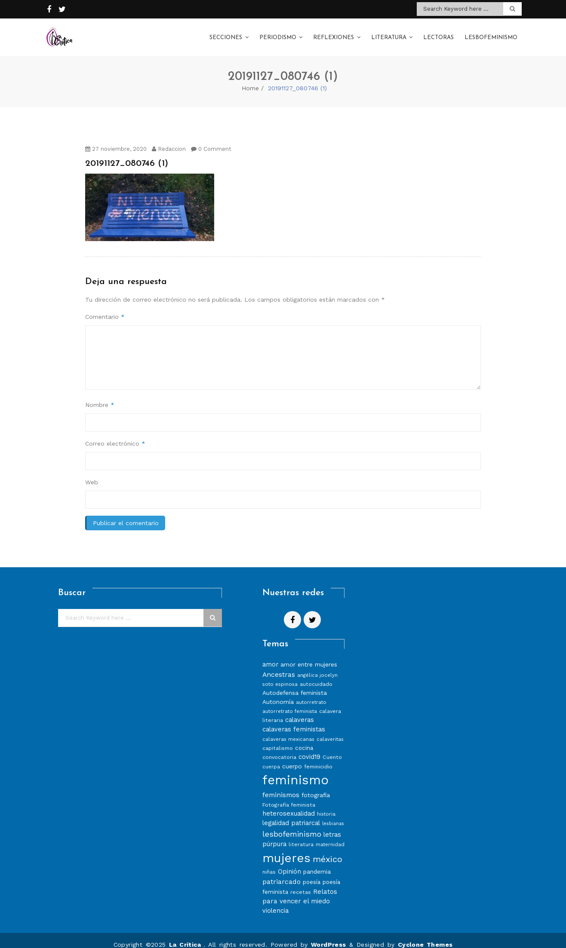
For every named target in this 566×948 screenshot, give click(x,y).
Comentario (105, 308)
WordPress (328, 936)
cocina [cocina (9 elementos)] (304, 739)
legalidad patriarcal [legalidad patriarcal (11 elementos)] (291, 814)
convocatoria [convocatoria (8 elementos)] (279, 748)
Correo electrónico (115, 434)
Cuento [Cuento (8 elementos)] (332, 748)
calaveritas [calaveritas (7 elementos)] (330, 731)
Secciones (225, 34)
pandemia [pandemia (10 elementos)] (317, 862)
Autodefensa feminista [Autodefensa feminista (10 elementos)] (294, 684)
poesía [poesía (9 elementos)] (311, 873)
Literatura (388, 34)
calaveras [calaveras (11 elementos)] (299, 712)
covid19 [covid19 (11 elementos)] (309, 748)
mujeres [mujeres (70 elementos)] (286, 849)
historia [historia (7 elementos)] (326, 805)
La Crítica (186, 936)
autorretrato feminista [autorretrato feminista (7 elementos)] (289, 703)
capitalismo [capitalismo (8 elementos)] (277, 739)
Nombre (99, 396)
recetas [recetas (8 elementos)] (300, 883)
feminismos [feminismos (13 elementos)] (280, 786)
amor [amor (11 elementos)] (270, 656)
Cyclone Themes (425, 936)
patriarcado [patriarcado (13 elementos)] (281, 873)
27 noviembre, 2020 (116, 140)
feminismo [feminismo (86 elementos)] (295, 771)
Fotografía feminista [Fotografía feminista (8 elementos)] (288, 796)
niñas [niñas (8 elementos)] (269, 863)
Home (250, 79)
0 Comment (211, 140)
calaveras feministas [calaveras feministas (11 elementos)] (293, 721)
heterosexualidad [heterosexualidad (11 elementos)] (288, 805)
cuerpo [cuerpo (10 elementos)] (292, 757)
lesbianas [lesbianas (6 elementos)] (333, 815)
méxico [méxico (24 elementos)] (327, 850)
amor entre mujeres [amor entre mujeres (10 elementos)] (308, 655)
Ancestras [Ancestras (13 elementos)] (278, 666)
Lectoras (438, 34)
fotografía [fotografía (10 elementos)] (315, 786)
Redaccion (169, 140)
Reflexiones (333, 34)
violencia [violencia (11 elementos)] (275, 902)
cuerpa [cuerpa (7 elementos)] (271, 758)
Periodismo (277, 34)
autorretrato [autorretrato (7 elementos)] (311, 694)
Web (91, 473)
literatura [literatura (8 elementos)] (301, 835)
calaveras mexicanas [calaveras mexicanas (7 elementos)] (288, 731)
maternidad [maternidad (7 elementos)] (330, 836)
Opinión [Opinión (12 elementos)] (289, 863)
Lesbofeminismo (490, 34)
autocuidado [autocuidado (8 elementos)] (316, 676)
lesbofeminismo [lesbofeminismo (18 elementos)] (291, 825)
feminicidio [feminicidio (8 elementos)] (318, 758)
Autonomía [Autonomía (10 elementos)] (278, 693)
